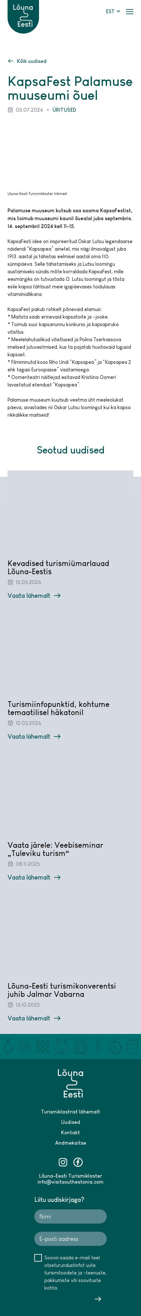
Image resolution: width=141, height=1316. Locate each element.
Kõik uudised (27, 61)
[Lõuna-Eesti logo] (23, 9)
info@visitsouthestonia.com (70, 1182)
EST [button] (113, 11)
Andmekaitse (70, 1143)
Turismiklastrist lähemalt (70, 1111)
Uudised (70, 1122)
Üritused (64, 109)
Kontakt (70, 1132)
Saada (98, 1299)
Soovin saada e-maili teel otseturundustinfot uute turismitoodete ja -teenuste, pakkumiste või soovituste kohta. (75, 1273)
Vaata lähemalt (34, 595)
